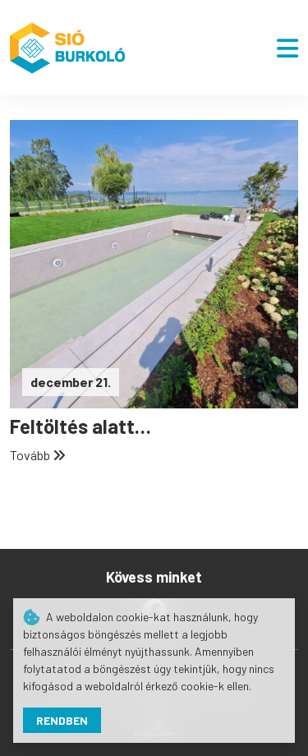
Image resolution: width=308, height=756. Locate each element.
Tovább (38, 455)
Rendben (62, 720)
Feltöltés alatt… (80, 426)
